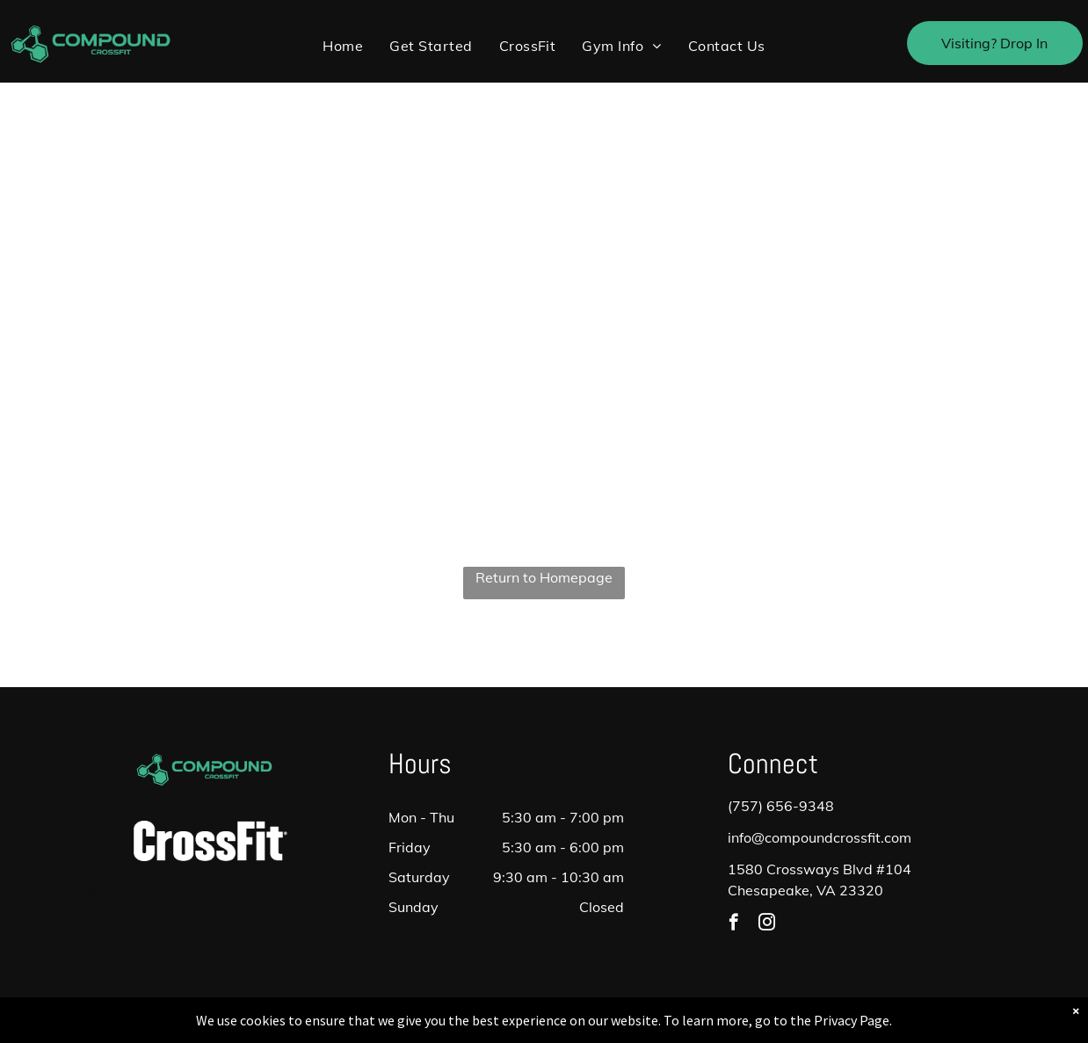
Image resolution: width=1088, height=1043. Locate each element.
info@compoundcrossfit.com (819, 837)
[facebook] (733, 924)
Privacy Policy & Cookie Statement (434, 1026)
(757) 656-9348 (781, 806)
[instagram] (767, 924)
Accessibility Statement (580, 1026)
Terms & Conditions (689, 1026)
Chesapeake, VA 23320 (805, 890)
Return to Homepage (544, 577)
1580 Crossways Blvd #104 (819, 869)
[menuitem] (342, 45)
